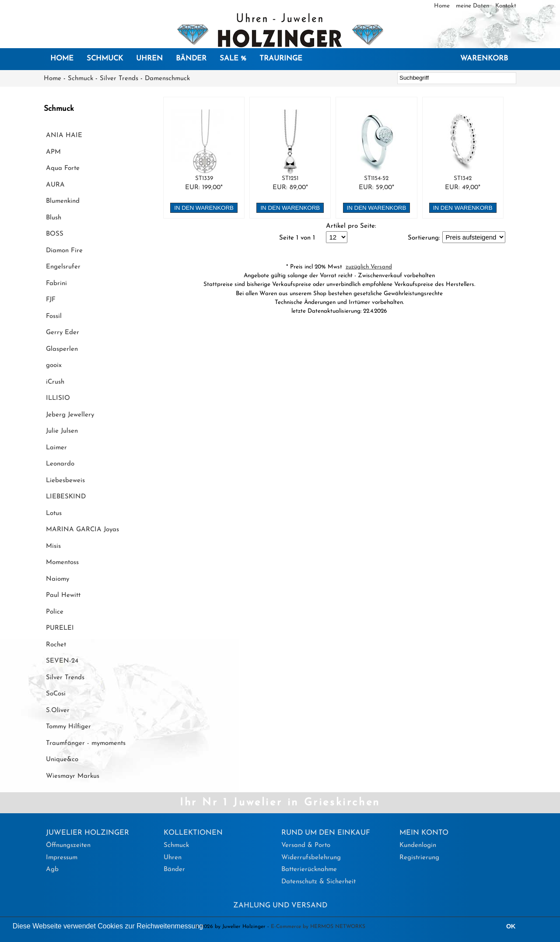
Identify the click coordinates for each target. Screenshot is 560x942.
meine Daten (473, 6)
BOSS (54, 234)
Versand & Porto (305, 845)
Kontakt (505, 6)
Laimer (56, 448)
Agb (52, 869)
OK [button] (511, 926)
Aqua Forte (63, 168)
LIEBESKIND (66, 497)
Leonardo (60, 464)
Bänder (191, 58)
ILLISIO (58, 398)
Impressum (61, 857)
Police (54, 612)
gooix (54, 365)
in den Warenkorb (204, 208)
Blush (53, 218)
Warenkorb (484, 58)
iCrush (55, 382)
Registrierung (419, 857)
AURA (55, 185)
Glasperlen (62, 349)
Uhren (149, 58)
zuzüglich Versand (369, 267)
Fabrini (56, 283)
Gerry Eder (62, 332)
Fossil (54, 316)
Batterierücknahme (309, 869)
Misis (53, 546)
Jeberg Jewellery (70, 415)
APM (53, 152)
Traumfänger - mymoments (86, 743)
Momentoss (62, 562)
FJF (51, 299)
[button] (206, 927)
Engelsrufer (63, 267)
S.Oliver (58, 710)
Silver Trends (119, 78)
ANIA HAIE (64, 135)
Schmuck (105, 58)
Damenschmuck (167, 78)
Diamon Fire (64, 250)
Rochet (56, 645)
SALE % (233, 58)
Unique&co (62, 759)
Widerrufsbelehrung (311, 857)
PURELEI (60, 628)
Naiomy (57, 579)
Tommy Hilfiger (68, 726)
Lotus (54, 513)
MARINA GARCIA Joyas (82, 529)
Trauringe (280, 58)
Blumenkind (63, 201)
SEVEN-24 (62, 661)
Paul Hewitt (63, 595)
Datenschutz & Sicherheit (318, 881)
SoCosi (56, 694)
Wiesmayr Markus (72, 776)
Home (443, 6)
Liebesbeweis (65, 480)
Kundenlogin (417, 845)
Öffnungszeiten (68, 845)
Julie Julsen (62, 431)
